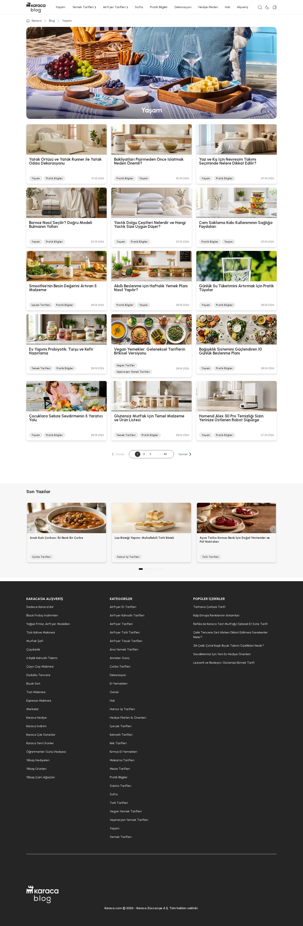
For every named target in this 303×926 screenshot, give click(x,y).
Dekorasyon (183, 7)
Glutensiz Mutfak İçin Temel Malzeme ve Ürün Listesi (149, 418)
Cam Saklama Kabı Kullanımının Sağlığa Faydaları (235, 225)
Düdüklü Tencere (38, 675)
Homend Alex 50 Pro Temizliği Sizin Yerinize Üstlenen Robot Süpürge (231, 418)
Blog (52, 20)
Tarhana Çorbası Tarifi (209, 607)
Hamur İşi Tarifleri (128, 556)
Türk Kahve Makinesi (40, 632)
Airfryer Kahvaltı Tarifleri (127, 615)
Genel (114, 692)
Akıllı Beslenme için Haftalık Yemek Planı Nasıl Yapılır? (151, 288)
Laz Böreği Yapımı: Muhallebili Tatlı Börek (144, 538)
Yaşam (60, 7)
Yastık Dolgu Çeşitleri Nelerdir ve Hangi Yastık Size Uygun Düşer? (150, 225)
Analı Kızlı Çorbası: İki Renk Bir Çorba (56, 538)
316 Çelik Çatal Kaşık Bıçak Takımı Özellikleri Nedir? (228, 645)
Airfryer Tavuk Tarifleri (126, 641)
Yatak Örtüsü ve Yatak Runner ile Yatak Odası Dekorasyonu (65, 161)
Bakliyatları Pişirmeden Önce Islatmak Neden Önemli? (149, 161)
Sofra (139, 7)
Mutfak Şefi (34, 641)
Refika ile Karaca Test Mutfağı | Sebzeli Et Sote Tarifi (230, 624)
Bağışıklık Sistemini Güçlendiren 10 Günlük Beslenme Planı (230, 351)
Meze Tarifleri (120, 769)
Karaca (34, 20)
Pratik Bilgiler (159, 7)
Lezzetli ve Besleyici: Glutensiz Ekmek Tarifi (223, 662)
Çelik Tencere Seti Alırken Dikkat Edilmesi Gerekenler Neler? (230, 635)
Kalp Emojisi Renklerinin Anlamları (216, 615)
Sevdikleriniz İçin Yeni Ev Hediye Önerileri (222, 654)
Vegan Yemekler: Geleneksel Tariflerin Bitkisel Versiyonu (149, 351)
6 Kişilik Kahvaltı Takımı (41, 658)
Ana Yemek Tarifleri (124, 649)
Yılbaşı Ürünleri (36, 769)
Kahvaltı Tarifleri (121, 734)
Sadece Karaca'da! (39, 607)
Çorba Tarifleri (41, 556)
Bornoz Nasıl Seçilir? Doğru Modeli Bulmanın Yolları (60, 225)
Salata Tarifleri (120, 786)
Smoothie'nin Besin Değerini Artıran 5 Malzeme (63, 288)
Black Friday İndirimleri (42, 615)
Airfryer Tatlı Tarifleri (125, 632)
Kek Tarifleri (118, 743)
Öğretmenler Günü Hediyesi (46, 752)
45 (165, 454)
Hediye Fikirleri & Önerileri (128, 717)
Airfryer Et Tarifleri (123, 607)
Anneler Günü (119, 658)
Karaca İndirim (36, 726)
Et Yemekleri (118, 683)
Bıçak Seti (33, 683)
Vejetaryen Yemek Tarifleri (133, 371)
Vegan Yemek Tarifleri (126, 811)
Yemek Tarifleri (84, 7)
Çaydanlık (33, 649)
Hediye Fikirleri (208, 7)
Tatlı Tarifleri (210, 556)
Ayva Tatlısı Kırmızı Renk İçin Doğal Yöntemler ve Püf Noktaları (235, 539)
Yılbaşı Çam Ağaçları (40, 777)
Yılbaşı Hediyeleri (37, 760)
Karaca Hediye (36, 717)
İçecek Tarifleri (40, 305)
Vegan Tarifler (126, 365)
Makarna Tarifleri (122, 760)
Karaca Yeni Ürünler (40, 743)
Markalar (32, 709)
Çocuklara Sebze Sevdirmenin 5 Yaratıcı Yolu (66, 418)
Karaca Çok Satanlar (40, 734)
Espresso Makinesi (38, 700)
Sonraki (185, 454)
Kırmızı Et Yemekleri (123, 752)
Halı (227, 7)
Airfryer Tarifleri (115, 7)
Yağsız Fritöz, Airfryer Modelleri (48, 624)
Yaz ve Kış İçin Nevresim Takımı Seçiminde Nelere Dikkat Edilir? (227, 161)
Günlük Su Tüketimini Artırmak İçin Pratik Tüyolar (236, 288)
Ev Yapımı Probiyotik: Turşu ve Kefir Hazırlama (61, 351)
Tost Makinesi (35, 692)
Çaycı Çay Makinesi (40, 666)
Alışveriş (242, 7)
